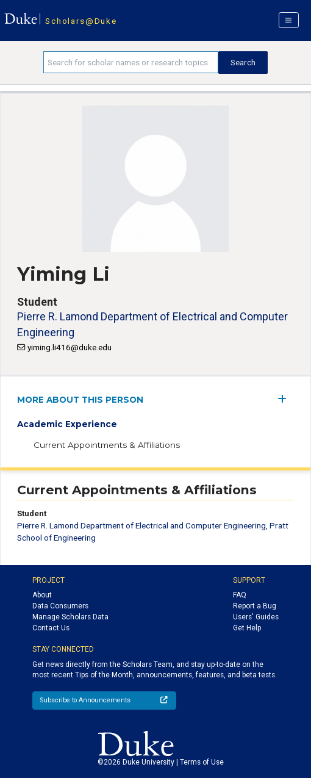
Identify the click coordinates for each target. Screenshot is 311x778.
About (42, 595)
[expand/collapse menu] (285, 399)
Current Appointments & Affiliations (107, 445)
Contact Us (51, 628)
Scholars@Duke (80, 21)
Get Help (247, 628)
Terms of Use (202, 762)
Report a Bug (254, 606)
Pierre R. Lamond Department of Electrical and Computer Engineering (141, 525)
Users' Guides (256, 617)
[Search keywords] (130, 62)
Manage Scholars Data (70, 617)
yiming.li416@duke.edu (69, 347)
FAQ (239, 595)
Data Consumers (60, 606)
